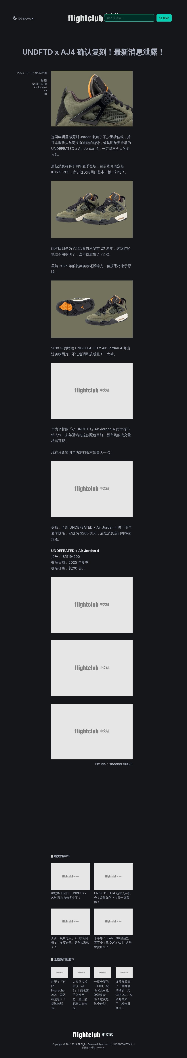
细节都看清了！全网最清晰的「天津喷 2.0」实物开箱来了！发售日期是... (124, 995)
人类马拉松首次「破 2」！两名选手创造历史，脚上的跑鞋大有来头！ (81, 995)
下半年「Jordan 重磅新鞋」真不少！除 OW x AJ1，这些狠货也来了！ (112, 942)
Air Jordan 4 (40, 87)
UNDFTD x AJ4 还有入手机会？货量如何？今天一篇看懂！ (112, 897)
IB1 (45, 93)
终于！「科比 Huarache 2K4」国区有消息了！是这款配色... (58, 995)
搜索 (164, 18)
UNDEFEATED (39, 84)
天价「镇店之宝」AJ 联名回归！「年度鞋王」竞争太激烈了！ (70, 942)
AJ (45, 90)
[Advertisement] (92, 803)
